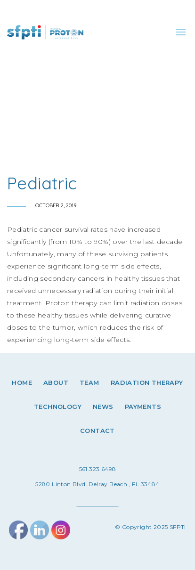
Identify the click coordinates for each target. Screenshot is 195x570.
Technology (57, 406)
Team (89, 382)
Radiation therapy (147, 382)
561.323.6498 (97, 468)
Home (22, 382)
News (103, 406)
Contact (97, 430)
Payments (143, 406)
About (55, 382)
